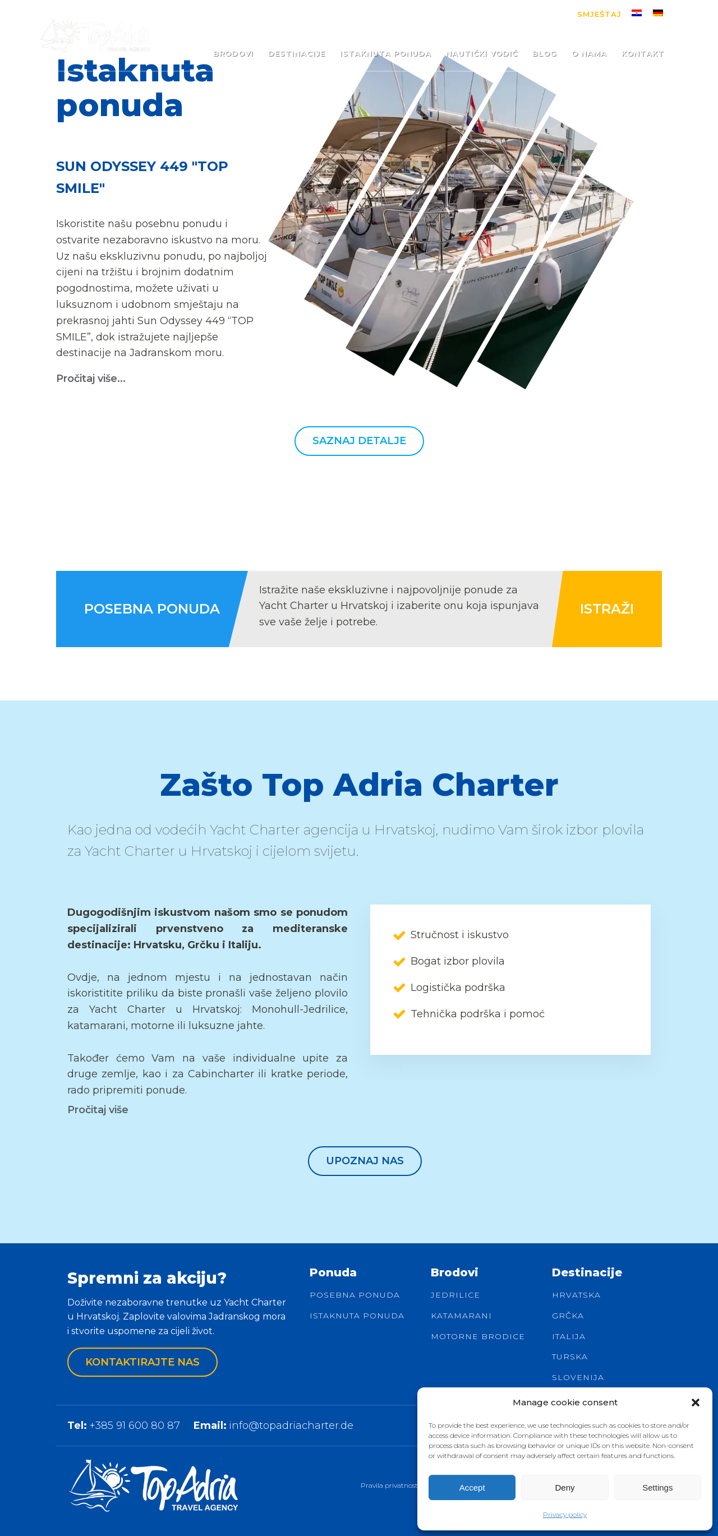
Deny (564, 1487)
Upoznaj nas (365, 1161)
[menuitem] (636, 12)
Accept (472, 1487)
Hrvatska (576, 1295)
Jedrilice (455, 1295)
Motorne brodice (478, 1336)
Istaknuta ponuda (357, 1316)
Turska (570, 1357)
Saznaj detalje (359, 441)
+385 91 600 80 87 (134, 1425)
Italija (569, 1336)
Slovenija (578, 1377)
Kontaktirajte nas (142, 1362)
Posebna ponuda (355, 1295)
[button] (695, 1402)
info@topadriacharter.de (291, 1425)
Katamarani (461, 1316)
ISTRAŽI (607, 609)
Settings (657, 1487)
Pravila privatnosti (390, 1485)
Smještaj (599, 14)
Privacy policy (565, 1514)
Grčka (568, 1316)
